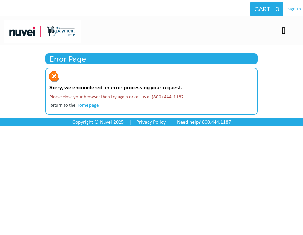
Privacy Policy (151, 121)
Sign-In (294, 8)
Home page (87, 105)
